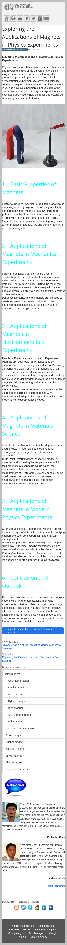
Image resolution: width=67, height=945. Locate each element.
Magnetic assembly (16, 769)
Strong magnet (16, 933)
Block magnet (16, 687)
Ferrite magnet (14, 735)
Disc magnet (15, 694)
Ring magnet (15, 708)
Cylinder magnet (17, 701)
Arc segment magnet (20, 714)
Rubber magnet (14, 742)
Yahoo (22, 936)
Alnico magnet (13, 762)
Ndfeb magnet (37, 933)
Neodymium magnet (17, 680)
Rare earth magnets (45, 929)
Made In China (39, 936)
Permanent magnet (19, 929)
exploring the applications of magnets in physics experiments (28, 630)
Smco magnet (13, 755)
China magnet (12, 674)
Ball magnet (15, 721)
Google (53, 933)
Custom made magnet (21, 728)
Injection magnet (15, 748)
